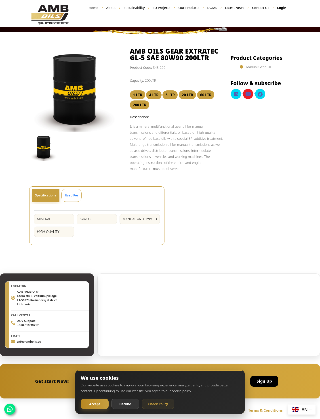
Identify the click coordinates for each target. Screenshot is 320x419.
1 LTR (137, 94)
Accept (94, 404)
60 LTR (206, 94)
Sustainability (134, 7)
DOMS (212, 7)
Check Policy (158, 404)
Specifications (45, 195)
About (111, 7)
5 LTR (170, 94)
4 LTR (154, 94)
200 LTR (139, 104)
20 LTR (187, 94)
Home (93, 7)
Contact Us (260, 7)
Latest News (234, 7)
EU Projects (161, 7)
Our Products (188, 7)
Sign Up (264, 381)
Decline (125, 404)
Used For (71, 195)
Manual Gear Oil (258, 67)
